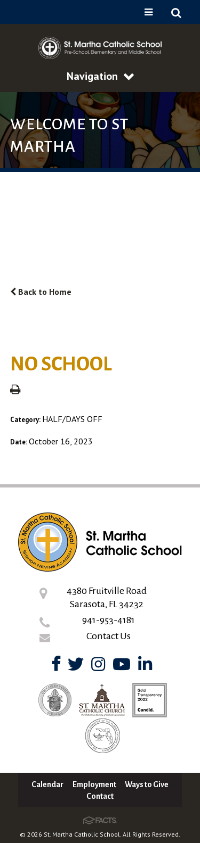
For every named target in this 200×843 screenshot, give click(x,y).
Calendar (47, 784)
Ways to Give (147, 784)
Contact (100, 796)
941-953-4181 (108, 620)
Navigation (100, 76)
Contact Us (108, 636)
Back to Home (40, 291)
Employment (94, 784)
